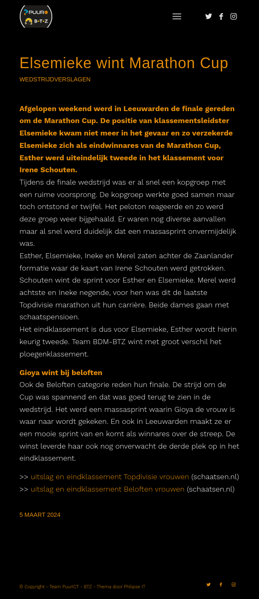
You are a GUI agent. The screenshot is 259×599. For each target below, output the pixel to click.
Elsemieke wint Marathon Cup (123, 63)
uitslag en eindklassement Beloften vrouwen (108, 489)
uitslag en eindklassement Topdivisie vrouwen (110, 476)
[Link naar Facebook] (221, 16)
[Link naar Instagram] (233, 16)
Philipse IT (134, 586)
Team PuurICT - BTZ (71, 586)
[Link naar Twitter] (208, 16)
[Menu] (177, 16)
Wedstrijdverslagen (55, 79)
